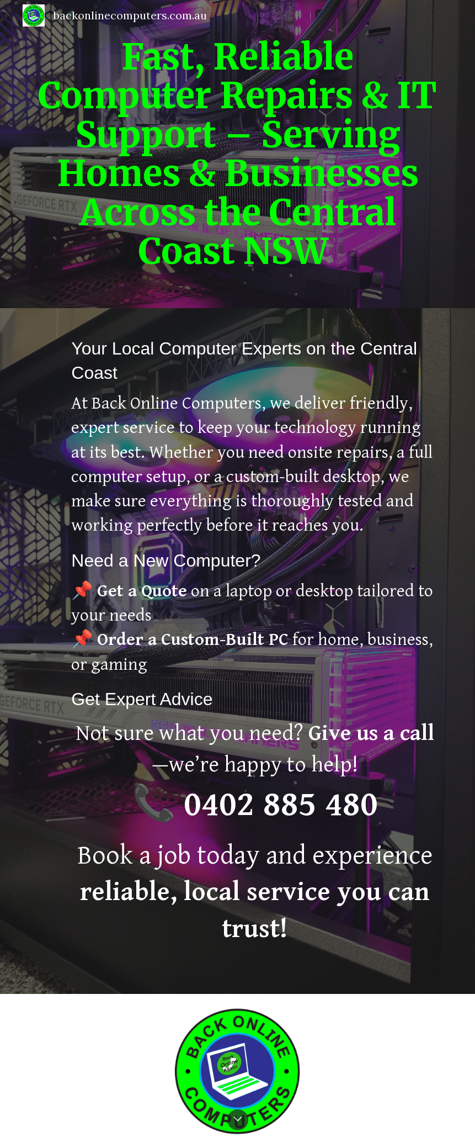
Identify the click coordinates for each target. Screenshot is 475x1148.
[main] (238, 154)
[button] (237, 1119)
